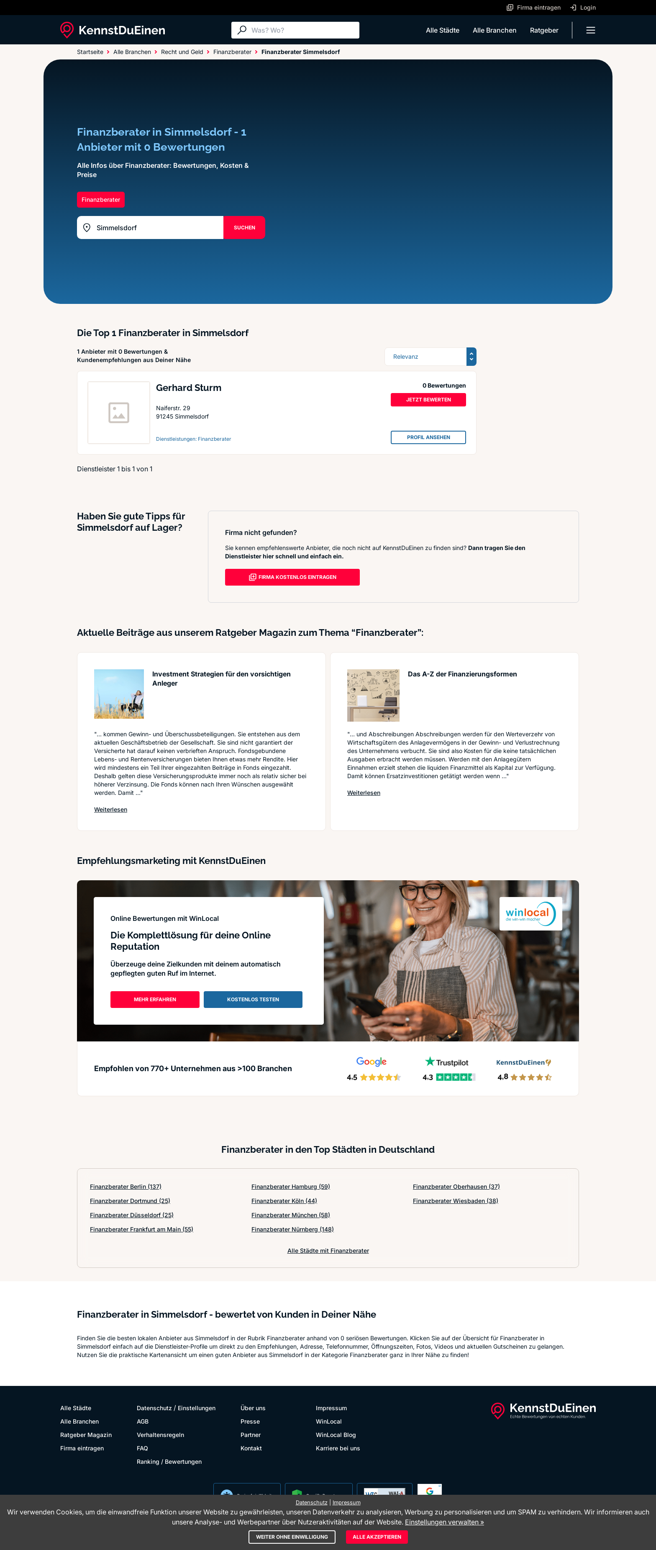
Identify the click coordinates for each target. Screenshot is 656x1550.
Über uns (253, 1407)
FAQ (142, 1448)
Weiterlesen (110, 809)
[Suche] (303, 30)
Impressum (331, 1407)
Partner (251, 1434)
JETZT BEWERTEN (428, 399)
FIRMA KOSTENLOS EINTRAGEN (292, 577)
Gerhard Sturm (188, 387)
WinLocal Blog (336, 1434)
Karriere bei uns (338, 1448)
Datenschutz (154, 1407)
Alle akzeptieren (377, 1537)
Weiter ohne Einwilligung (292, 1537)
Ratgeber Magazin (86, 1434)
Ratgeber (544, 30)
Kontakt (251, 1448)
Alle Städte (442, 30)
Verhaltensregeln (160, 1434)
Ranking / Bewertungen (169, 1461)
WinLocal (329, 1421)
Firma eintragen (82, 1448)
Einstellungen (196, 1407)
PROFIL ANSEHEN (428, 437)
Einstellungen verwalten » (444, 1522)
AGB (143, 1421)
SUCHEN (244, 227)
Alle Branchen (495, 30)
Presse (250, 1421)
